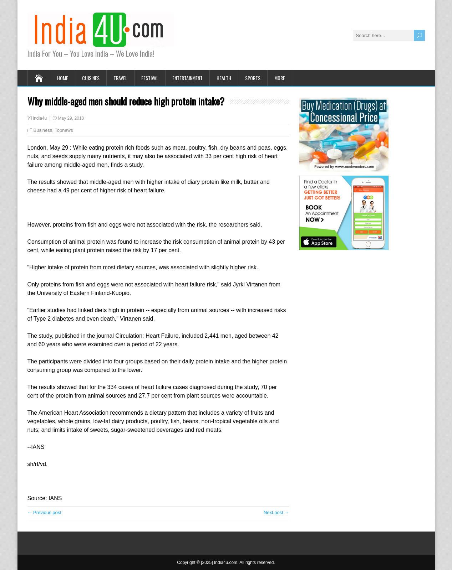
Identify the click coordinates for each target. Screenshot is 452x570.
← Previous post (44, 512)
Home (62, 78)
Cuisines (91, 78)
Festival (149, 78)
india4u (40, 118)
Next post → (276, 512)
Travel (120, 78)
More (279, 78)
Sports (252, 78)
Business (43, 130)
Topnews (64, 130)
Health (224, 78)
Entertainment (187, 78)
